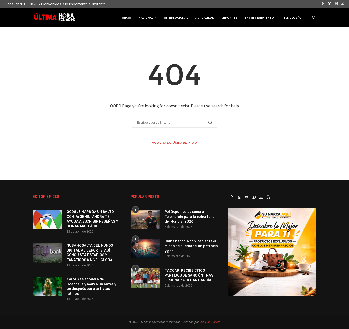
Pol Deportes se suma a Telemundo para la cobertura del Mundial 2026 (189, 216)
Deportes (229, 17)
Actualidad (204, 17)
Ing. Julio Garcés (210, 322)
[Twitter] (329, 4)
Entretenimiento (259, 17)
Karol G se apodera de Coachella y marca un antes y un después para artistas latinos (91, 286)
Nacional (145, 17)
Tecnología (291, 17)
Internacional (176, 17)
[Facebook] (323, 4)
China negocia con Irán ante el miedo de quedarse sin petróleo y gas (191, 246)
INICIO (126, 17)
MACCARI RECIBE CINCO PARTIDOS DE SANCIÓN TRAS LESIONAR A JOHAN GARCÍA (189, 275)
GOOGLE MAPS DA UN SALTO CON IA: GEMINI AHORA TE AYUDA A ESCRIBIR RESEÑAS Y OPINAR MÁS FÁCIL (92, 219)
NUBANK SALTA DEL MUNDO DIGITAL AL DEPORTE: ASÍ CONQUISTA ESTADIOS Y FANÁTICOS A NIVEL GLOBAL (91, 253)
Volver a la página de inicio (174, 142)
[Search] (313, 17)
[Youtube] (342, 4)
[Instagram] (336, 4)
